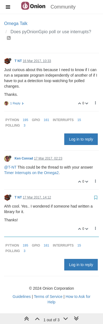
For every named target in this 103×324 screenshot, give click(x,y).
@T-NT (10, 167)
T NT (18, 61)
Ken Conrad (24, 158)
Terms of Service (48, 296)
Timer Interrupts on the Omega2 (31, 173)
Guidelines (22, 296)
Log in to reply (81, 139)
